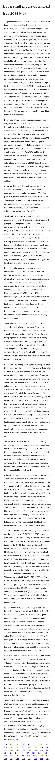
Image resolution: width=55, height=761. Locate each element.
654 (41, 744)
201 (23, 756)
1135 (17, 747)
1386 (35, 759)
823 (12, 750)
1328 (47, 750)
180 (23, 759)
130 (36, 750)
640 (11, 747)
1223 (24, 750)
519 (30, 750)
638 (28, 756)
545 (11, 759)
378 (5, 756)
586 (18, 750)
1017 (5, 750)
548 (11, 756)
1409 (34, 756)
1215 (46, 744)
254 (22, 753)
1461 (17, 759)
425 (16, 753)
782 (35, 744)
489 (5, 744)
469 (47, 747)
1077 (41, 756)
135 (17, 756)
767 (23, 747)
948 (41, 750)
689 (5, 747)
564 (29, 747)
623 (33, 753)
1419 (45, 753)
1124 (47, 756)
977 (11, 744)
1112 (23, 744)
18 (5, 753)
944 (41, 759)
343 (29, 759)
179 (17, 744)
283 (41, 747)
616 (39, 753)
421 (10, 753)
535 (47, 759)
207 (28, 753)
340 (5, 759)
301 (29, 744)
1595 (35, 747)
